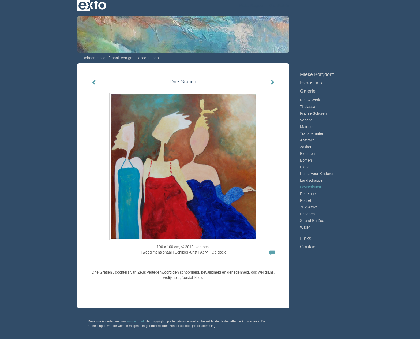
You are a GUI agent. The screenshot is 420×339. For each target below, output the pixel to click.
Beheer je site (94, 58)
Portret (305, 200)
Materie (306, 127)
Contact (308, 246)
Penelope (308, 194)
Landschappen (312, 180)
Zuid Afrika (309, 207)
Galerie (308, 91)
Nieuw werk (310, 100)
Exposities (311, 82)
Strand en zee (312, 220)
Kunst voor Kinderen (317, 174)
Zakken (306, 147)
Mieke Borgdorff (252, 5)
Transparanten (312, 133)
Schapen (307, 214)
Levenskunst (310, 187)
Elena (305, 167)
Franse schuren (313, 113)
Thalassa (307, 107)
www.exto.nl (135, 321)
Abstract (307, 140)
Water (305, 227)
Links (305, 238)
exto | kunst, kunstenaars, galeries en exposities (92, 5)
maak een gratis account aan (135, 58)
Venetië (306, 120)
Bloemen (307, 153)
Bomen (306, 160)
